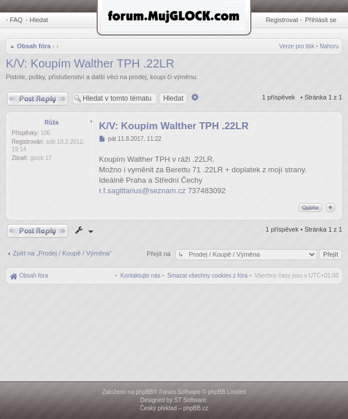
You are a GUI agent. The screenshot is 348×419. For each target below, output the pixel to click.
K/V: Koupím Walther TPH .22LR (90, 63)
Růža (52, 122)
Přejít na (159, 253)
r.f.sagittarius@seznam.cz (142, 190)
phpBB (144, 392)
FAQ (16, 19)
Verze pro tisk (297, 46)
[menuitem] (208, 275)
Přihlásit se (320, 19)
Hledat (39, 19)
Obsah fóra (34, 45)
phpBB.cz (195, 408)
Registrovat (282, 19)
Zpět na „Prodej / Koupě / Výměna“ (62, 253)
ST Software (190, 400)
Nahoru (329, 46)
